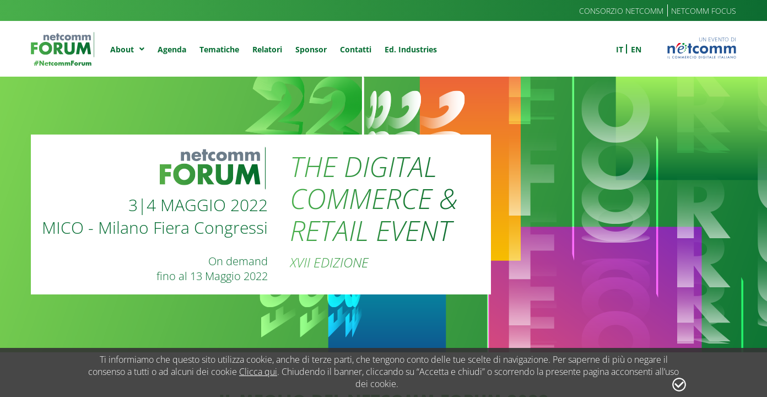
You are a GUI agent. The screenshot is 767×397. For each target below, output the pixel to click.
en (636, 49)
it (619, 49)
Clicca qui (258, 372)
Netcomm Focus (703, 11)
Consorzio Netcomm (621, 11)
